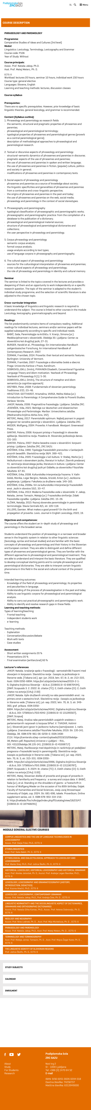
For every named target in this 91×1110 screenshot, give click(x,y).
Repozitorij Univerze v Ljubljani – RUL (44, 740)
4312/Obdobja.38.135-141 (26, 744)
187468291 (29, 804)
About (7, 1063)
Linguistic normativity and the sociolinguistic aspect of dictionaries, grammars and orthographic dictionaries (43, 905)
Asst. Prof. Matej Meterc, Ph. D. (21, 69)
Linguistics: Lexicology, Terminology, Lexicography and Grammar (39, 49)
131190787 (69, 765)
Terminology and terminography (23, 936)
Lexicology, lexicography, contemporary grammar (33, 894)
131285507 (69, 712)
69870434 (72, 684)
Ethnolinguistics (14, 848)
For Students (11, 1070)
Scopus (18, 688)
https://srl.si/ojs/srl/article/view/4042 (34, 709)
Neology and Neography (18, 918)
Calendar (10, 978)
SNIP (10, 688)
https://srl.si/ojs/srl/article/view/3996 (34, 761)
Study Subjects (14, 967)
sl (70, 4)
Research (9, 1073)
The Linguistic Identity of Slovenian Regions (29, 948)
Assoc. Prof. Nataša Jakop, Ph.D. (21, 65)
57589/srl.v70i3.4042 (33, 712)
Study (7, 1067)
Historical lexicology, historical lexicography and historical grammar (45, 870)
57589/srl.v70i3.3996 (34, 765)
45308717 (63, 744)
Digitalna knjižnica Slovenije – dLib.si (30, 684)
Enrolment (11, 990)
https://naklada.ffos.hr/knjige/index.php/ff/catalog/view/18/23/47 (45, 800)
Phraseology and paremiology (22, 927)
